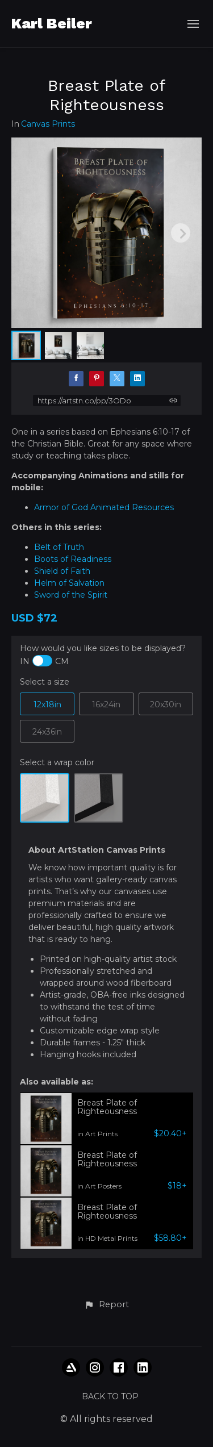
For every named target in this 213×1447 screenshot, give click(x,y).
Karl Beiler (51, 23)
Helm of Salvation (69, 583)
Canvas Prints (48, 124)
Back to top (110, 1396)
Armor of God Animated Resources (105, 507)
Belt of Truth (59, 547)
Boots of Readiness (72, 559)
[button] (106, 1305)
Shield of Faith (62, 571)
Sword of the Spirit (70, 595)
